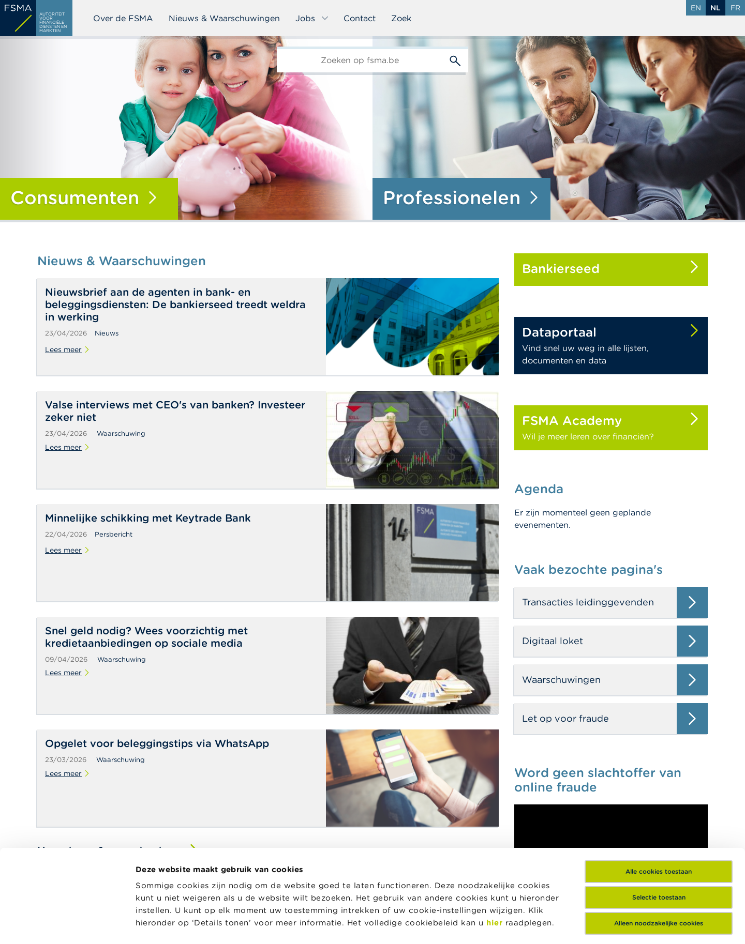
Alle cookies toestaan (658, 792)
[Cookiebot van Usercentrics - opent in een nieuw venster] (67, 924)
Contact (360, 18)
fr (735, 7)
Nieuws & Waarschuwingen (224, 18)
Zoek (401, 18)
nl (715, 7)
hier (495, 843)
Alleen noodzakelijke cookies (658, 844)
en (696, 7)
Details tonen (162, 923)
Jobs (312, 18)
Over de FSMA (123, 18)
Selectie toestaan (659, 818)
